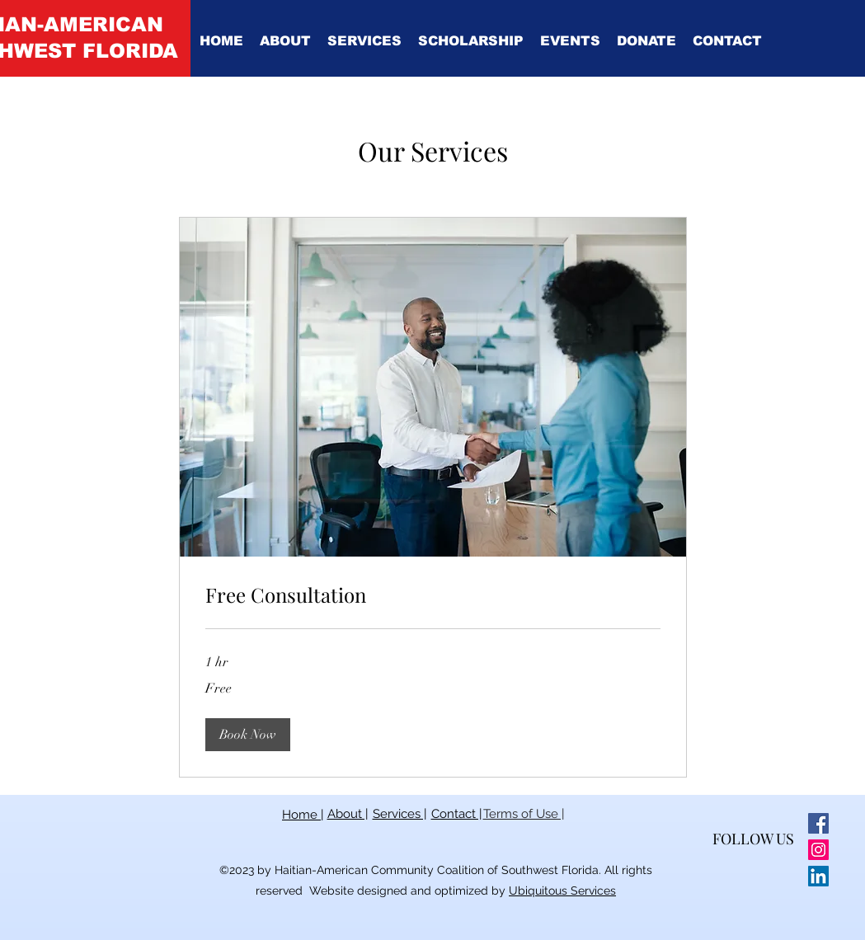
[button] (285, 41)
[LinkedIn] (818, 876)
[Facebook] (818, 823)
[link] (433, 595)
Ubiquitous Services (562, 890)
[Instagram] (818, 849)
